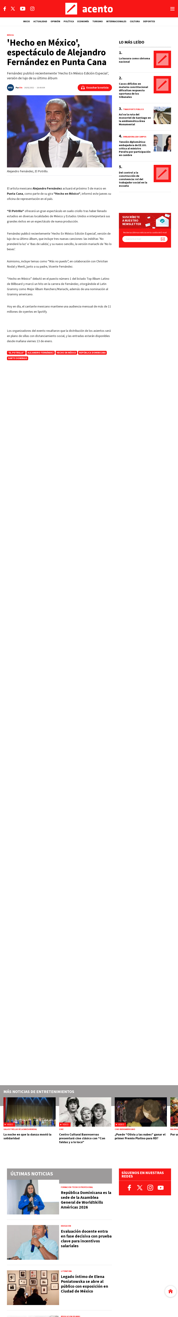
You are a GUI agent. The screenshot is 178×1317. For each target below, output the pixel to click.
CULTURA (135, 21)
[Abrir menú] (172, 8)
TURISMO (97, 21)
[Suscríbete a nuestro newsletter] (163, 239)
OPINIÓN (55, 21)
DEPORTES (149, 21)
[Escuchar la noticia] (95, 87)
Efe (20, 87)
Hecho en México (66, 352)
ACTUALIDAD (40, 21)
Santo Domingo (17, 358)
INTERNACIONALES (116, 21)
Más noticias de (38, 1092)
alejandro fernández (40, 352)
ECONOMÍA (83, 21)
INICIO (26, 21)
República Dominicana (92, 352)
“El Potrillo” (16, 352)
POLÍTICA (69, 21)
